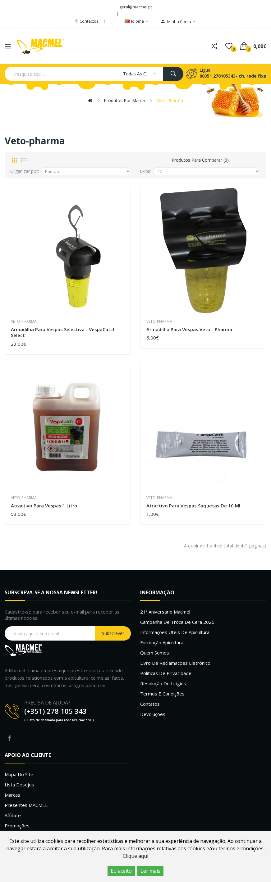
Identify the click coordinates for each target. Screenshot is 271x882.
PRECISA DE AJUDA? (47, 702)
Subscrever (113, 633)
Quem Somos (154, 653)
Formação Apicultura (161, 642)
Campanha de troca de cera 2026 (177, 622)
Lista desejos (19, 784)
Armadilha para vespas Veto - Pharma (189, 329)
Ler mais (150, 870)
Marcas (12, 795)
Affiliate (13, 815)
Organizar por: (24, 171)
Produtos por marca (124, 100)
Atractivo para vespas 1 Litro (44, 506)
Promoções (17, 825)
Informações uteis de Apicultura (174, 632)
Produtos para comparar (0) (200, 160)
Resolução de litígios (163, 683)
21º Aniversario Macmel (165, 612)
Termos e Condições (162, 694)
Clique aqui (135, 856)
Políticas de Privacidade (165, 673)
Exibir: (145, 171)
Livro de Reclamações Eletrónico (175, 663)
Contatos (150, 704)
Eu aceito (121, 870)
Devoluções (152, 714)
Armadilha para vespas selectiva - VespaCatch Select (63, 332)
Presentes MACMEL (26, 805)
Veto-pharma (169, 100)
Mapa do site (19, 774)
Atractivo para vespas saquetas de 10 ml (193, 506)
